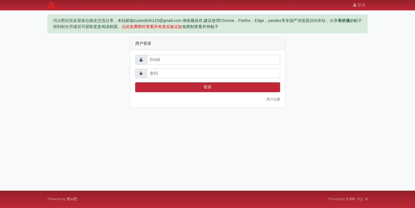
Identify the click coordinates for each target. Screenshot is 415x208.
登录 (359, 5)
